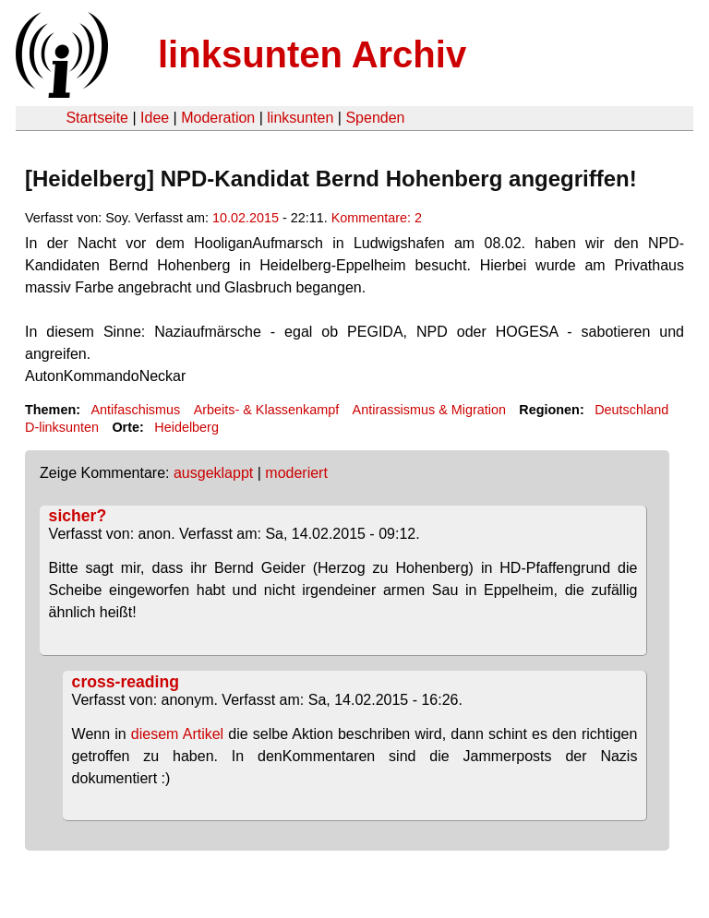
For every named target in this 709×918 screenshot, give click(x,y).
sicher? (78, 516)
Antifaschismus (135, 409)
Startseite (97, 117)
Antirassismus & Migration (429, 409)
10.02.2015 (245, 217)
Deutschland (631, 409)
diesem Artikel (179, 734)
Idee (154, 117)
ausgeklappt (213, 473)
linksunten (300, 117)
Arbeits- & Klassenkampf (267, 409)
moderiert (296, 473)
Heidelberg (186, 427)
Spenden (374, 117)
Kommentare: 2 (376, 217)
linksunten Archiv (312, 54)
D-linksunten (62, 427)
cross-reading (125, 682)
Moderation (218, 117)
